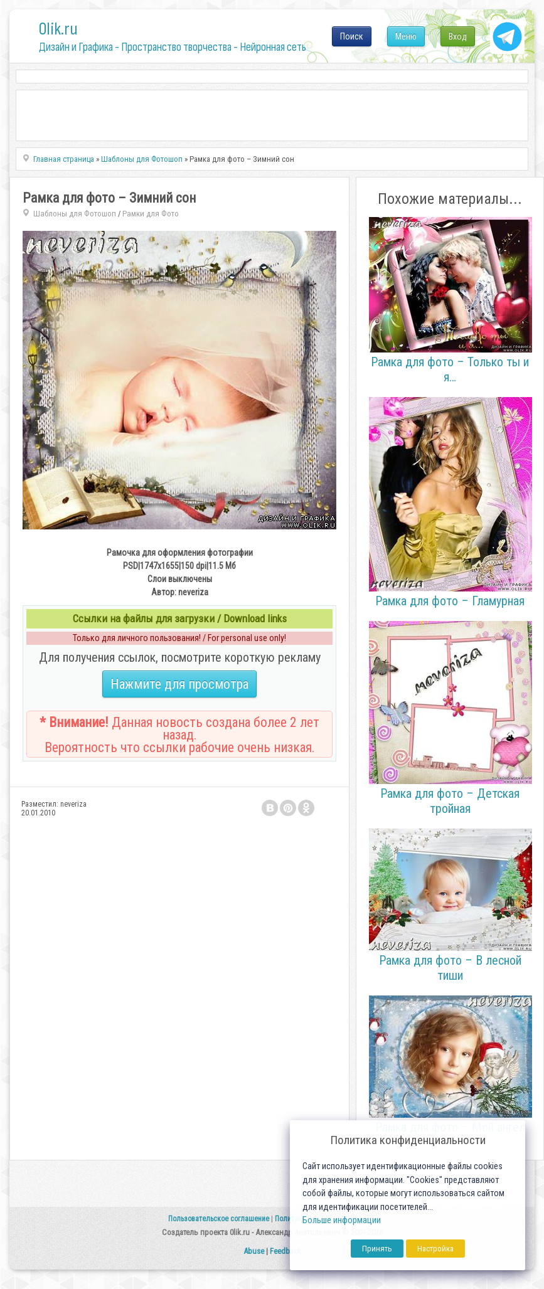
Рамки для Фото (150, 213)
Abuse (253, 1251)
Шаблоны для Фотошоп (74, 213)
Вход (458, 36)
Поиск (351, 36)
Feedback (285, 1251)
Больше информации (341, 1220)
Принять (377, 1248)
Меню (406, 36)
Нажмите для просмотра (179, 684)
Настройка (435, 1248)
